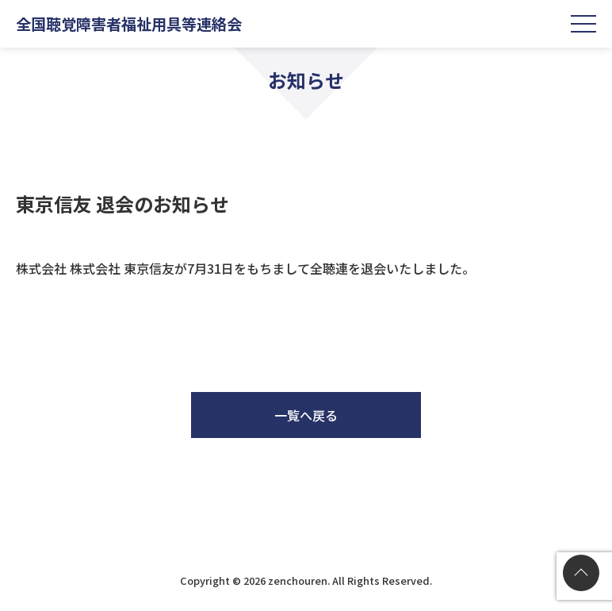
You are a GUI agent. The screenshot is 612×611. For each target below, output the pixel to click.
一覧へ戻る (306, 415)
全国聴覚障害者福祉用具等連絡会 (129, 24)
